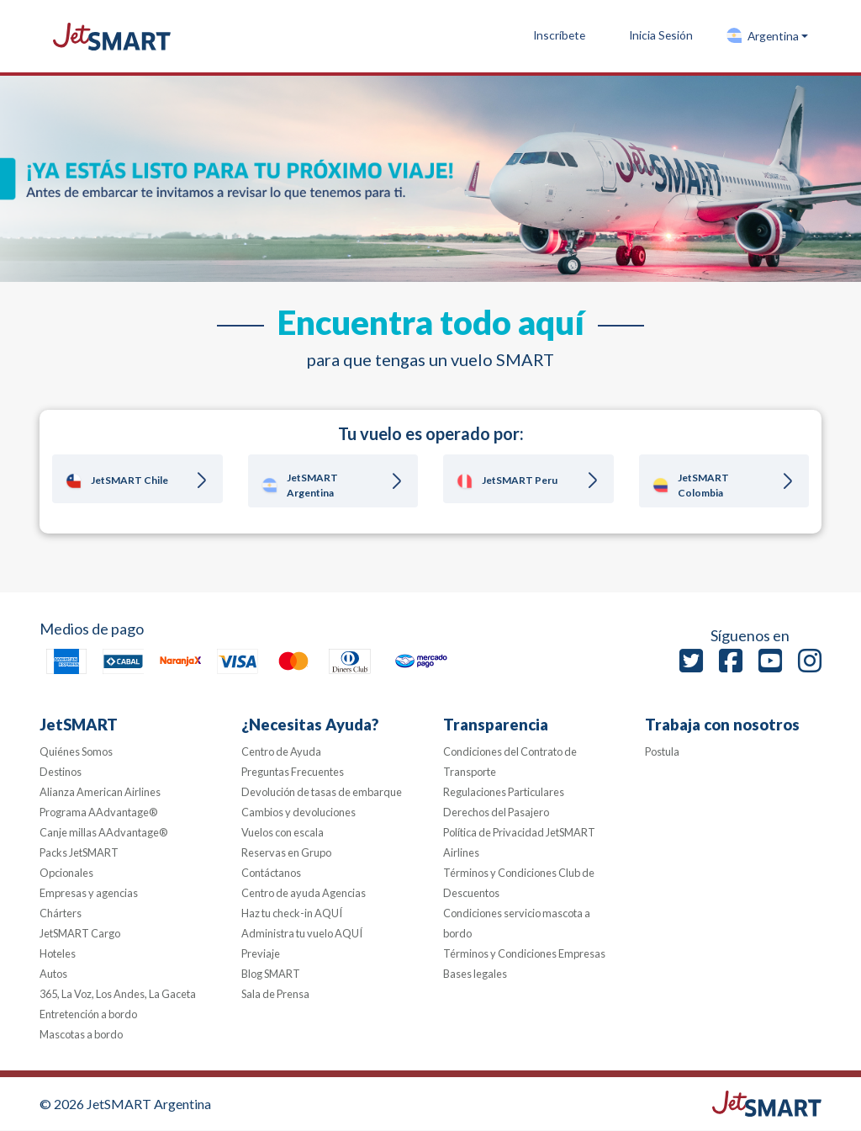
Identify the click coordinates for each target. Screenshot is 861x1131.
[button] (767, 36)
